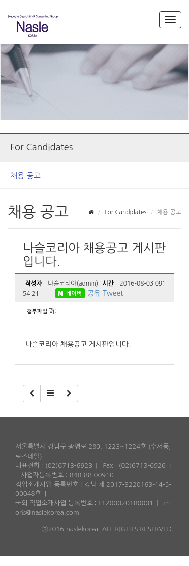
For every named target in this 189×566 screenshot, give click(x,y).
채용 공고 (25, 175)
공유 (93, 293)
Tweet (113, 293)
